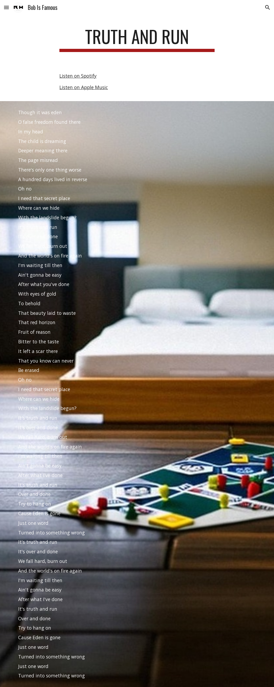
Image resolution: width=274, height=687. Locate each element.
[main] (136, 39)
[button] (6, 7)
